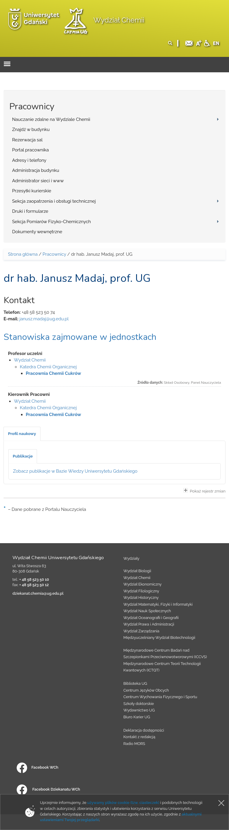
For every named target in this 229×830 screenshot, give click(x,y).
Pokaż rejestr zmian (204, 490)
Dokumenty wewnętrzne (37, 231)
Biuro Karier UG (136, 717)
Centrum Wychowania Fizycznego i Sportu (160, 697)
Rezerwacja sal (27, 140)
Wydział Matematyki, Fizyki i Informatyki (158, 604)
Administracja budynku (35, 170)
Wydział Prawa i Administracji (148, 624)
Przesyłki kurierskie (31, 190)
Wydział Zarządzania (141, 631)
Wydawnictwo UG (139, 710)
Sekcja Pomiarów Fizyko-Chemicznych (51, 221)
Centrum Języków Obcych (146, 690)
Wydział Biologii (137, 571)
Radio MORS (134, 743)
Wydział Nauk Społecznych (147, 611)
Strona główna (23, 254)
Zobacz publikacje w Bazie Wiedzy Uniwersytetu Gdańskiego (75, 471)
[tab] (22, 434)
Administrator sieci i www (38, 180)
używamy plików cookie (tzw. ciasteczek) (123, 802)
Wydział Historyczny (141, 597)
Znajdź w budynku (31, 129)
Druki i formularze (30, 211)
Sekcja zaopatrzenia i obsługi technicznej (54, 201)
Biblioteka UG (135, 683)
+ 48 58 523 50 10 (34, 579)
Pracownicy (54, 254)
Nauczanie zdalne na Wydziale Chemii (51, 119)
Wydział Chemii (118, 20)
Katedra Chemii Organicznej (48, 367)
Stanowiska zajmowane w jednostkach (80, 337)
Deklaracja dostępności (143, 730)
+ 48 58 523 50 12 (34, 585)
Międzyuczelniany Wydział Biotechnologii (159, 637)
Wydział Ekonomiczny (142, 584)
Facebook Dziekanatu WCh (48, 789)
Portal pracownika (30, 150)
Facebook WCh (37, 767)
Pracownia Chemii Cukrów (53, 373)
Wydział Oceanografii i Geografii (151, 617)
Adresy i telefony (29, 160)
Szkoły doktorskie (138, 703)
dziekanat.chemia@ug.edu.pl (38, 593)
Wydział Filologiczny (141, 591)
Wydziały (131, 558)
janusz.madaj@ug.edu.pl (44, 319)
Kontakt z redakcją (139, 737)
